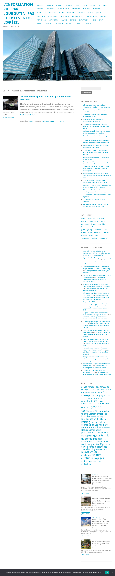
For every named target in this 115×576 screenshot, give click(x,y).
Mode (78, 5)
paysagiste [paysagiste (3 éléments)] (93, 435)
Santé (85, 5)
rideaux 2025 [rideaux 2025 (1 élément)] (96, 442)
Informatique (63, 9)
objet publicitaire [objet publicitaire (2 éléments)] (91, 431)
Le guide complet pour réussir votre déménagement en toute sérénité (96, 334)
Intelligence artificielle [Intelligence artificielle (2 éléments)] (92, 419)
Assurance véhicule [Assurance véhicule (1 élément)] (91, 392)
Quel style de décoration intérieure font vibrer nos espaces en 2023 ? (94, 279)
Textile (61, 12)
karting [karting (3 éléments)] (85, 422)
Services (40, 9)
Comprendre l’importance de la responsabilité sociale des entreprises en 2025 (96, 308)
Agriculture (53, 20)
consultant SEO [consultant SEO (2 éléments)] (95, 398)
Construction (91, 16)
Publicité (86, 9)
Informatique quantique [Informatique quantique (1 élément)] (97, 417)
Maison (40, 5)
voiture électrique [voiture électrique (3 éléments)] (91, 456)
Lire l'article (85, 493)
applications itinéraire (48, 121)
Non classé (97, 232)
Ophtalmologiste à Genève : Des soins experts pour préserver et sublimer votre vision (96, 126)
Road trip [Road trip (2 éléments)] (104, 441)
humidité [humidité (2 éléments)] (85, 416)
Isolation (41, 16)
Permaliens (60, 121)
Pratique (103, 16)
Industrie (70, 12)
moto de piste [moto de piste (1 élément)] (106, 427)
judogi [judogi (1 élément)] (105, 419)
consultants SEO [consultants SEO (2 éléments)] (89, 401)
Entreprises (103, 5)
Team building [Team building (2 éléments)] (88, 449)
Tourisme (68, 5)
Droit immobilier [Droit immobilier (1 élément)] (95, 404)
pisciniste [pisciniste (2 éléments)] (101, 439)
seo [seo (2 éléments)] (105, 447)
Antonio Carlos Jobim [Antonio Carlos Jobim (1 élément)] (94, 390)
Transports (50, 9)
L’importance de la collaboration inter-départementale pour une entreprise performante (96, 297)
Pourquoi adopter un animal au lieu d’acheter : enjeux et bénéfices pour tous (101, 501)
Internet (59, 5)
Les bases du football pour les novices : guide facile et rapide (101, 544)
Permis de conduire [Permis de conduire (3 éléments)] (95, 437)
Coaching (81, 12)
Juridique (52, 12)
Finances (49, 5)
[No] (112, 572)
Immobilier (76, 9)
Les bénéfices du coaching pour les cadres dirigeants (96, 352)
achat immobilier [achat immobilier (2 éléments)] (89, 387)
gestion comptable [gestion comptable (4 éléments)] (91, 409)
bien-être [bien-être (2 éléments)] (102, 392)
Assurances (59, 24)
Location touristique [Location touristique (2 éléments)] (91, 427)
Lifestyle (96, 9)
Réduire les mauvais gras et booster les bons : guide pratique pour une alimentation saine (97, 175)
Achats (90, 12)
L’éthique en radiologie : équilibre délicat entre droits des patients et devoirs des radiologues (96, 169)
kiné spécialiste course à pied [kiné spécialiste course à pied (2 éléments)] (93, 423)
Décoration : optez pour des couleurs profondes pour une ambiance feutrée (96, 325)
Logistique (41, 12)
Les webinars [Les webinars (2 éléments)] (101, 425)
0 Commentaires (8, 117)
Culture (64, 20)
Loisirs (92, 5)
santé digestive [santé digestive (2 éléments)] (96, 447)
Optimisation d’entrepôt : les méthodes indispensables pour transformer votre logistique (95, 152)
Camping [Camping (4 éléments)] (87, 395)
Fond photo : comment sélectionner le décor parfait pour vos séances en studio (95, 262)
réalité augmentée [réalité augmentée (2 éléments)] (90, 444)
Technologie (53, 16)
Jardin (98, 12)
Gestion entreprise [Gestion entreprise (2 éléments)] (98, 414)
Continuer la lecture (29, 115)
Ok (107, 572)
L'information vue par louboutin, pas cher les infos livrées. (18, 13)
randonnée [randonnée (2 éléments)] (86, 441)
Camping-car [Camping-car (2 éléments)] (101, 395)
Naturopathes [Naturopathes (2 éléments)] (88, 430)
